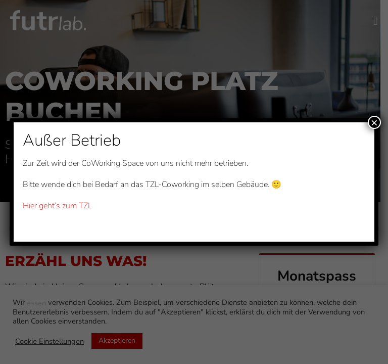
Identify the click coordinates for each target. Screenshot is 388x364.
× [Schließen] (374, 122)
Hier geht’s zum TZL (57, 205)
